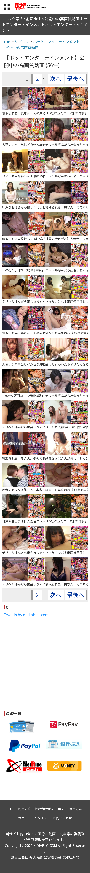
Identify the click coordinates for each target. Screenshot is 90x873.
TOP (11, 808)
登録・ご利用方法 (69, 808)
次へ (55, 78)
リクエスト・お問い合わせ (53, 817)
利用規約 (24, 808)
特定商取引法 (44, 808)
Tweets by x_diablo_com (26, 614)
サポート (24, 817)
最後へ (75, 78)
